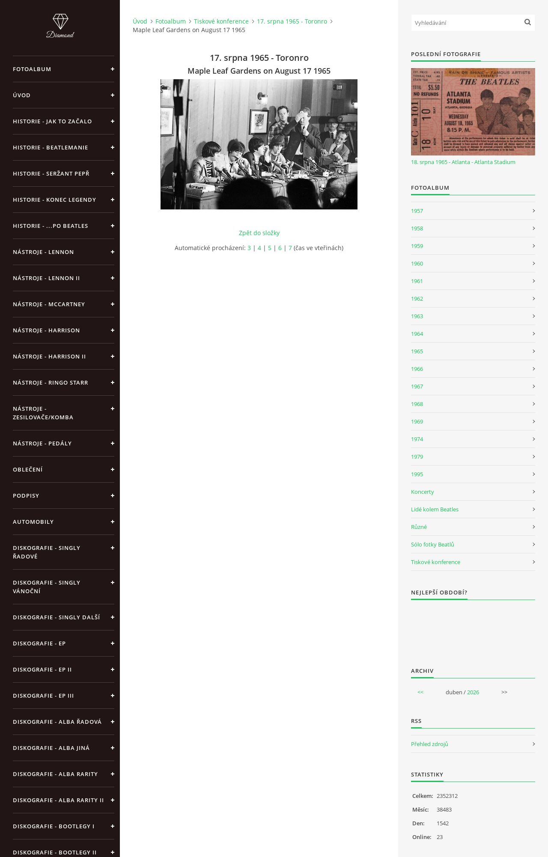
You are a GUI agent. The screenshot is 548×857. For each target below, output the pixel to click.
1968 (417, 404)
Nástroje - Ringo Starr (50, 382)
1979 (417, 456)
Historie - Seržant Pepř (51, 173)
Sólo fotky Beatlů (432, 544)
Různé (419, 527)
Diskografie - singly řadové (46, 552)
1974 (417, 439)
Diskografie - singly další (56, 617)
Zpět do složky (259, 233)
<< (420, 692)
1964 (417, 333)
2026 (473, 692)
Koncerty (422, 492)
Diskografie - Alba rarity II (58, 800)
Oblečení (28, 469)
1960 (417, 263)
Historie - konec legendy (54, 199)
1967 (417, 386)
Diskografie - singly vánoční (46, 587)
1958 (417, 228)
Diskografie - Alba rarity (55, 774)
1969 (417, 421)
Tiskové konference (221, 21)
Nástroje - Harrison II (49, 356)
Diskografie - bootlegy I (54, 826)
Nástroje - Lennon (43, 252)
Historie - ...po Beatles (50, 226)
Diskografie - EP (39, 643)
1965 (417, 351)
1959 (417, 246)
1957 (417, 211)
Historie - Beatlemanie (50, 147)
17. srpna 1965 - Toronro (292, 21)
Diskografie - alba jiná (51, 748)
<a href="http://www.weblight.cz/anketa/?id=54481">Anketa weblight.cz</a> (473, 627)
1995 (417, 474)
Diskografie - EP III (43, 695)
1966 (417, 369)
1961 (417, 281)
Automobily (33, 522)
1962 (417, 298)
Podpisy (26, 495)
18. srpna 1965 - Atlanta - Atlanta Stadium (463, 162)
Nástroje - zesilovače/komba (43, 413)
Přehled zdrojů (429, 744)
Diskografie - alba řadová (57, 722)
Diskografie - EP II (42, 669)
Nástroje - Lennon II (46, 278)
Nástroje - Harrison (46, 330)
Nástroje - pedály (42, 443)
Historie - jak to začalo (52, 121)
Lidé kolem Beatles (435, 509)
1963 (417, 316)
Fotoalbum (32, 69)
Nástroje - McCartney (49, 304)
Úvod (22, 95)
